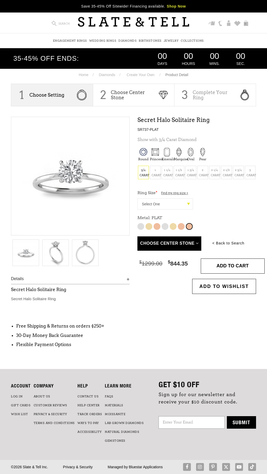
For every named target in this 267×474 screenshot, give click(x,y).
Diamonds (127, 40)
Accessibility (89, 431)
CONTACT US (88, 396)
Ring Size (162, 192)
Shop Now (176, 6)
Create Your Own (141, 75)
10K (140, 226)
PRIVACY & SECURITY (50, 414)
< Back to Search (228, 243)
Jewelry (171, 40)
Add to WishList (224, 286)
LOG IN (16, 396)
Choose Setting (46, 95)
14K (165, 226)
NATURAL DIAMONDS (122, 431)
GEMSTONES (115, 440)
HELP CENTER (88, 405)
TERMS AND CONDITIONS (54, 422)
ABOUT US (42, 396)
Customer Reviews (50, 405)
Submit (241, 422)
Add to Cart (232, 265)
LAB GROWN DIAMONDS (124, 422)
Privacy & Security (78, 467)
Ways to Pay (88, 422)
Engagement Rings (70, 40)
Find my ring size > (174, 193)
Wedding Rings (103, 40)
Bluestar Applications (146, 467)
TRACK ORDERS (89, 414)
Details (17, 278)
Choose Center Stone (128, 95)
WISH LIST (19, 414)
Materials (114, 405)
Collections (192, 40)
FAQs (109, 396)
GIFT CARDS (21, 405)
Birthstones (150, 40)
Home (83, 75)
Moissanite (115, 414)
